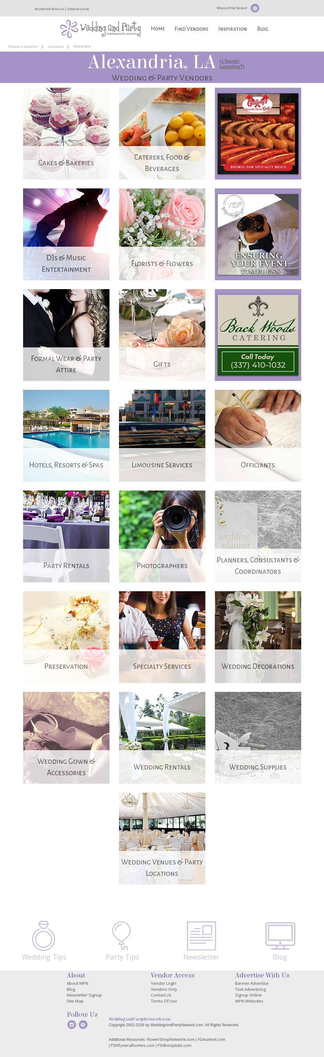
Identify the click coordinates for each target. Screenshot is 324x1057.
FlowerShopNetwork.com (171, 1039)
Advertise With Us (49, 9)
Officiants (258, 465)
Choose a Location (23, 46)
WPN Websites (249, 1001)
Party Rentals (66, 566)
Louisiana (56, 46)
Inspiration (232, 29)
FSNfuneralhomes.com (132, 1045)
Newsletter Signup (232, 8)
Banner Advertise (252, 983)
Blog (262, 29)
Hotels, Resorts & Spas (66, 465)
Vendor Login (78, 9)
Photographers (162, 566)
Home (158, 29)
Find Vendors (191, 29)
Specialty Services (162, 666)
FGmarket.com (211, 1039)
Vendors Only (164, 989)
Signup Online (248, 995)
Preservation (66, 666)
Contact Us (161, 995)
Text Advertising (250, 989)
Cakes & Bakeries (66, 163)
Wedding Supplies (258, 767)
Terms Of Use (164, 1001)
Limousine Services (162, 465)
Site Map (75, 1001)
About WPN (77, 983)
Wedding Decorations (257, 666)
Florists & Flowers (162, 264)
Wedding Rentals (162, 767)
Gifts (162, 364)
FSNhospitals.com (174, 1045)
